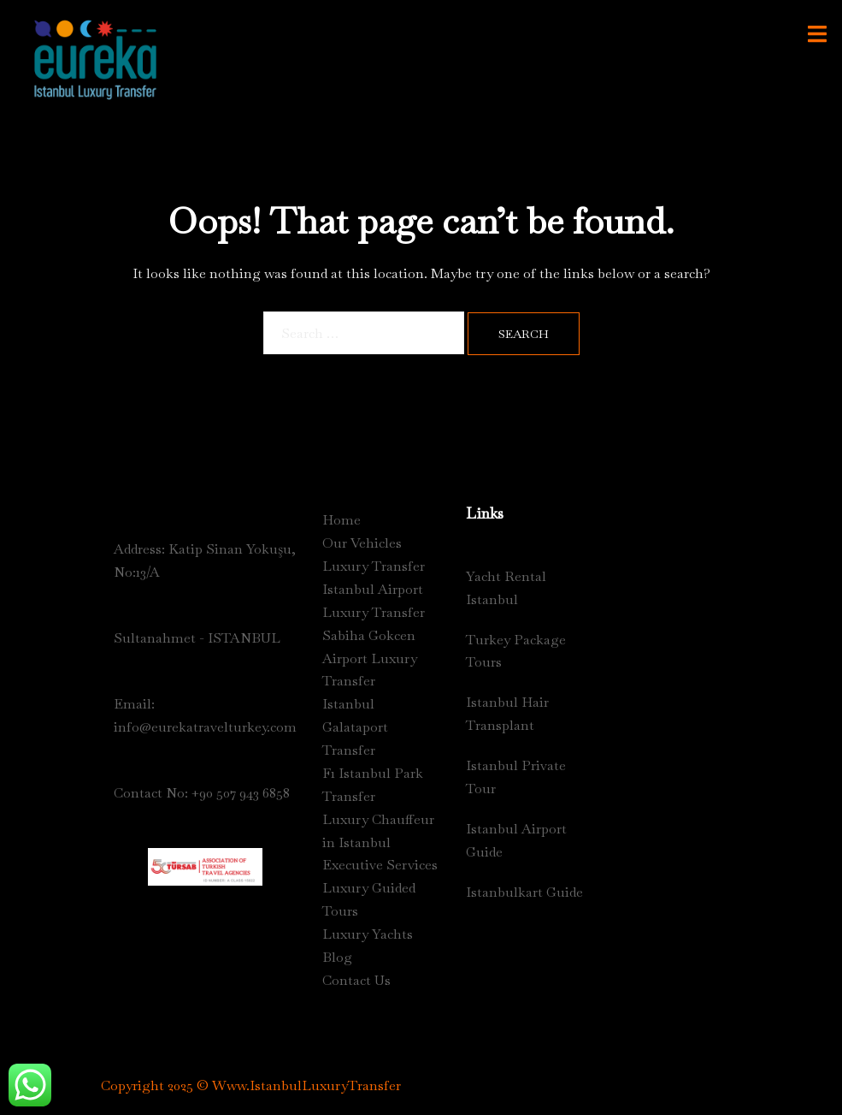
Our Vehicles (362, 543)
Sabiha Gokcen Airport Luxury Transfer (369, 658)
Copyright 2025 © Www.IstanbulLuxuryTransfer (251, 1085)
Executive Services (380, 865)
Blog (337, 957)
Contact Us (356, 980)
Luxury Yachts (367, 934)
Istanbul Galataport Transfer (355, 727)
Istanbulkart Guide (524, 892)
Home (341, 520)
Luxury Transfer (373, 566)
